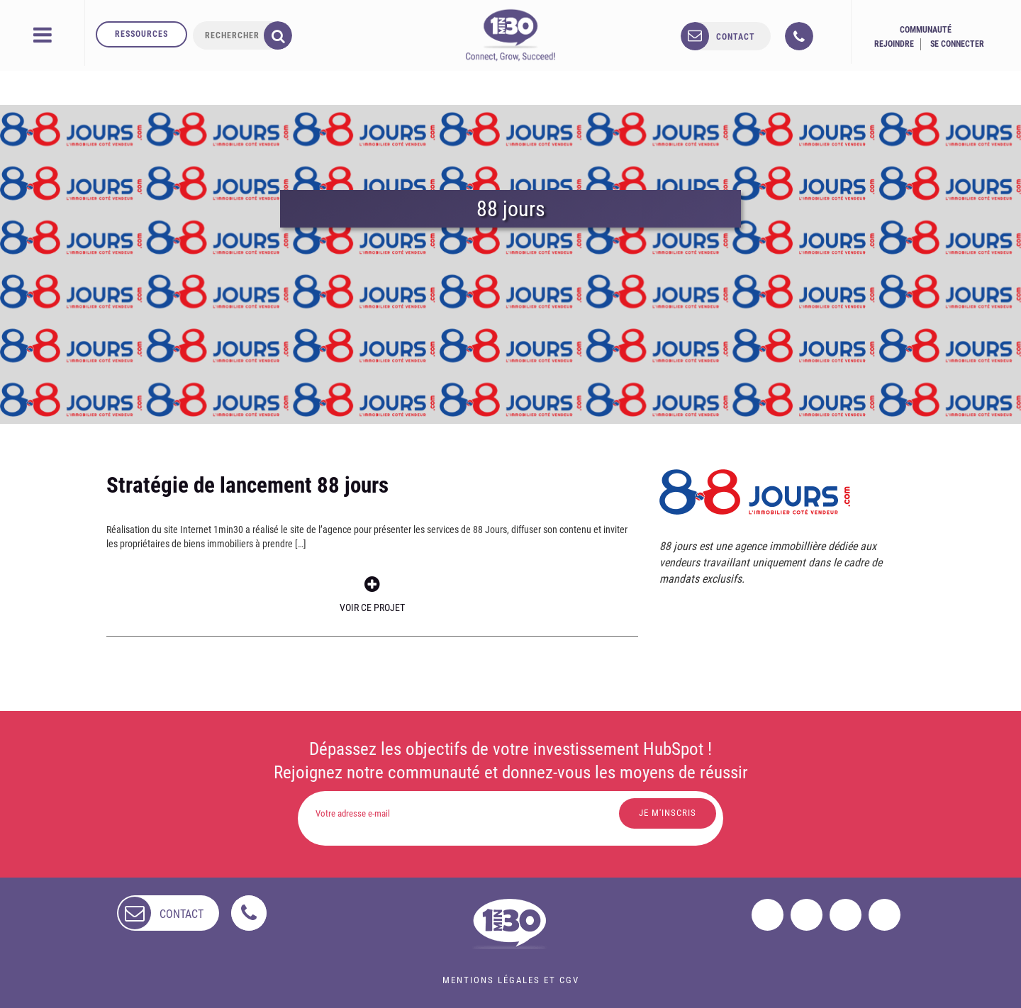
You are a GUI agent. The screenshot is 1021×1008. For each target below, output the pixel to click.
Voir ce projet (372, 594)
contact (735, 37)
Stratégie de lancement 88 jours (247, 485)
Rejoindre (894, 44)
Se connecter (957, 44)
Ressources (141, 34)
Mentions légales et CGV (510, 980)
